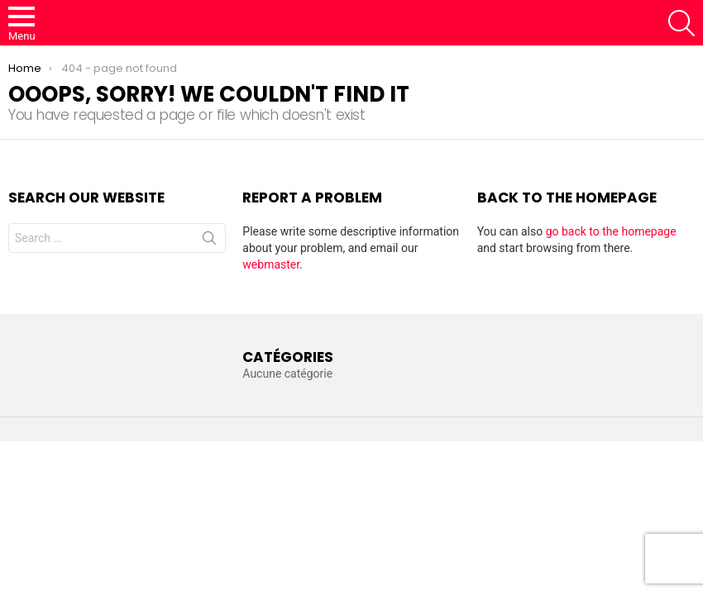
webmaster (270, 264)
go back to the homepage (611, 231)
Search (209, 241)
